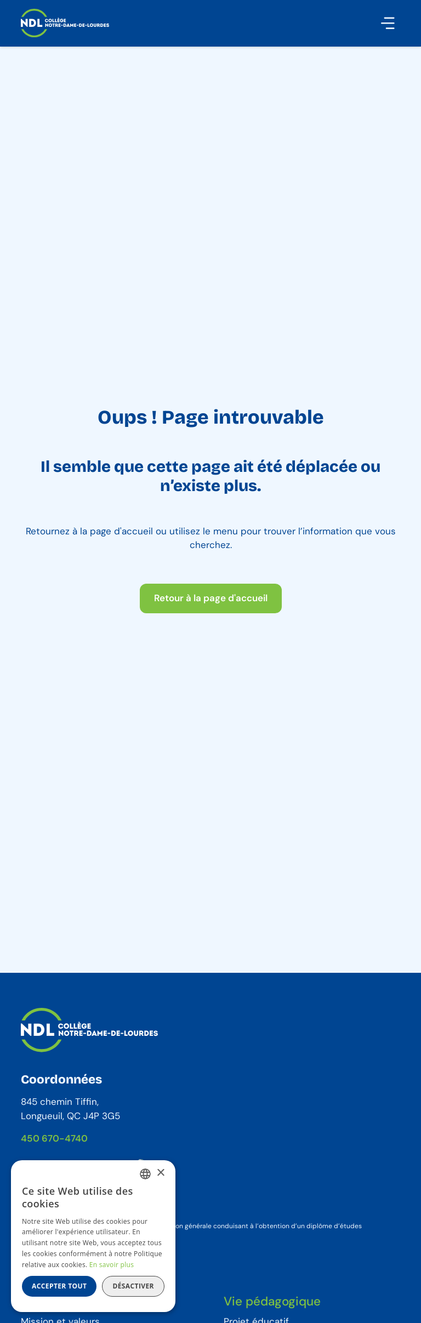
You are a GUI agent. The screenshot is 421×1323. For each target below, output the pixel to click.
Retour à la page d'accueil (211, 598)
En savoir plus (111, 1264)
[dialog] (93, 1236)
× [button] (160, 1173)
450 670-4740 (54, 1138)
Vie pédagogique (272, 1302)
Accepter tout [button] (59, 1286)
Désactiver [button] (133, 1286)
